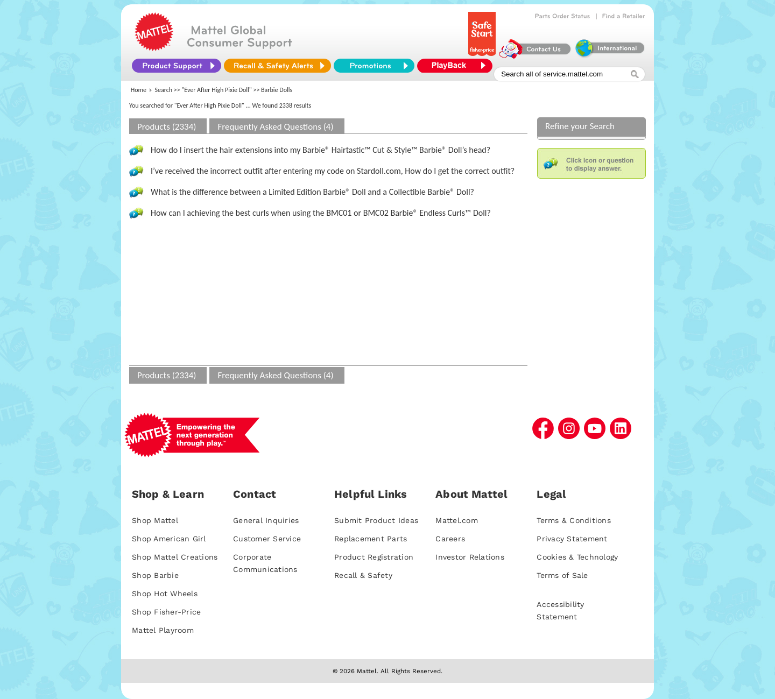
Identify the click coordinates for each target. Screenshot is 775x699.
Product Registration (373, 557)
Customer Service (267, 538)
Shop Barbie (155, 575)
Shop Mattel (155, 520)
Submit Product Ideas (376, 520)
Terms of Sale (562, 575)
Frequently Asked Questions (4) (275, 126)
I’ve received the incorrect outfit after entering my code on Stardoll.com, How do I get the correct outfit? (333, 171)
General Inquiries (266, 520)
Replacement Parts (370, 538)
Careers (450, 538)
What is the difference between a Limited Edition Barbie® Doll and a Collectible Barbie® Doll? (312, 192)
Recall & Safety (363, 575)
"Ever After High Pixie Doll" (217, 90)
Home (138, 90)
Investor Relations (469, 557)
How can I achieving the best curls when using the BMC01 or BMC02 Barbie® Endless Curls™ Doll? (321, 213)
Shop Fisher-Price (166, 612)
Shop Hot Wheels (165, 593)
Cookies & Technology (577, 557)
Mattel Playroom (163, 630)
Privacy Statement (572, 538)
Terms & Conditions (574, 520)
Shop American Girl (169, 538)
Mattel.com (456, 520)
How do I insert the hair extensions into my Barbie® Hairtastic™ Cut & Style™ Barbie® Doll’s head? (320, 150)
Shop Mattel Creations (174, 557)
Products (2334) (166, 126)
